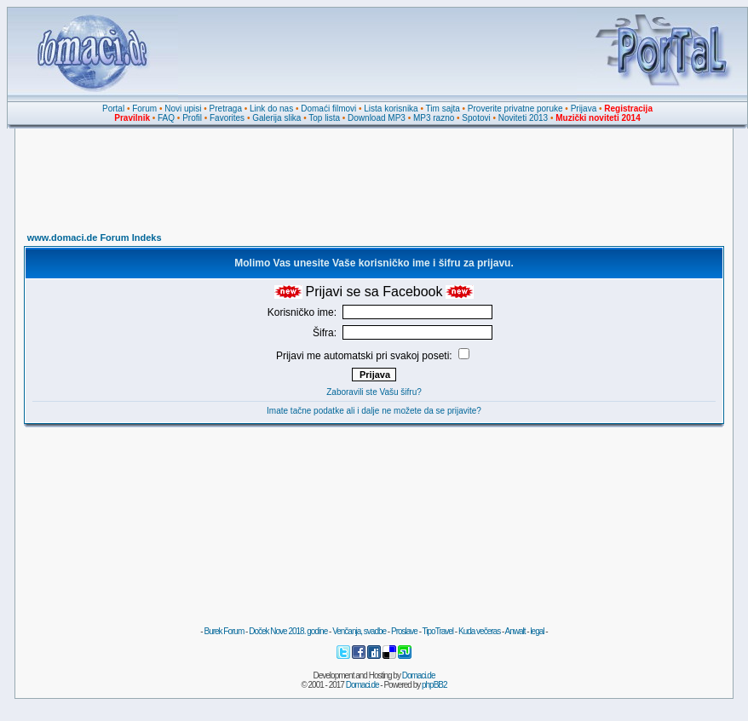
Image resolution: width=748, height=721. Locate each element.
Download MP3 (377, 118)
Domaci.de (418, 675)
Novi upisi (182, 108)
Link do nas (271, 108)
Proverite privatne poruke (515, 108)
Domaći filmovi (328, 108)
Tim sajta (443, 108)
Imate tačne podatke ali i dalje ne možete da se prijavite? (374, 410)
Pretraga (226, 108)
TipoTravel (438, 631)
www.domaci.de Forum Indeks (94, 237)
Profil (192, 118)
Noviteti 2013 (523, 118)
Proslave (404, 631)
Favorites (227, 118)
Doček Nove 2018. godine (288, 631)
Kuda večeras (479, 631)
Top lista (324, 118)
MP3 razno (433, 118)
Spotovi (476, 118)
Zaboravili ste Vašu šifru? (374, 392)
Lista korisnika (390, 108)
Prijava (584, 108)
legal (537, 631)
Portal (113, 108)
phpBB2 (434, 685)
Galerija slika (276, 118)
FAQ (166, 118)
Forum (144, 108)
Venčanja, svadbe (359, 631)
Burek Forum (224, 631)
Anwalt (514, 631)
